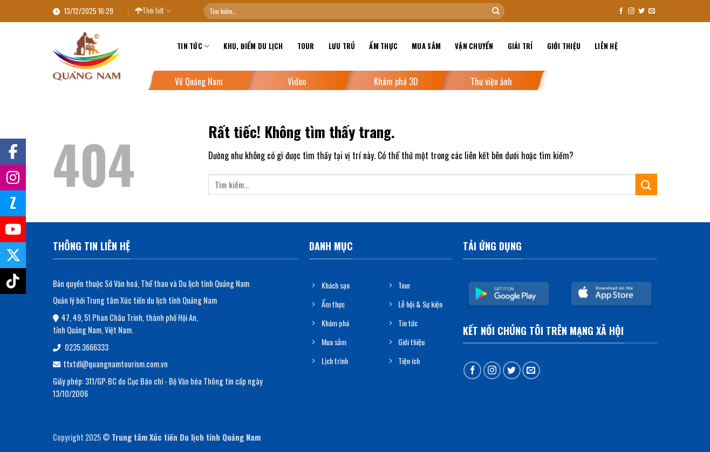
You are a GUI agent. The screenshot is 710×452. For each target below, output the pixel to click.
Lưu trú (342, 46)
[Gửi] (496, 11)
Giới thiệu (564, 46)
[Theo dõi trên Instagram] (631, 11)
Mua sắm (426, 46)
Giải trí (520, 46)
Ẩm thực (383, 46)
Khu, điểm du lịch (253, 46)
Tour (306, 46)
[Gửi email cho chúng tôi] (651, 11)
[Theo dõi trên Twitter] (641, 11)
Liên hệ (606, 46)
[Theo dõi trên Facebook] (621, 11)
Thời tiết (153, 10)
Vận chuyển (474, 46)
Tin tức (193, 46)
